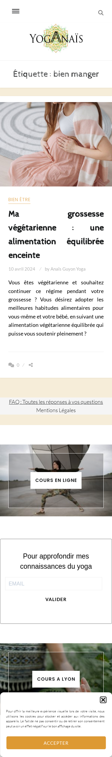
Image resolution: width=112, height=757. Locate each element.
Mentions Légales (56, 410)
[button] (103, 700)
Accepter (56, 743)
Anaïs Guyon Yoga (68, 268)
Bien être (19, 199)
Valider (56, 599)
